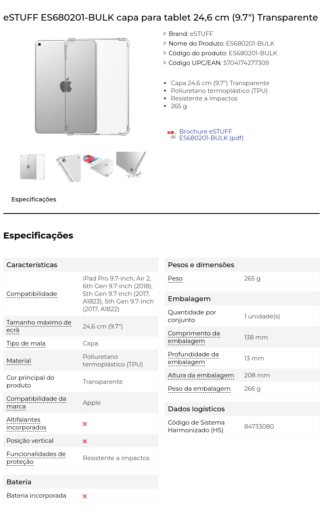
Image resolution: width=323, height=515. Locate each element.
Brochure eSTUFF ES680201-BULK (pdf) (211, 135)
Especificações (33, 199)
